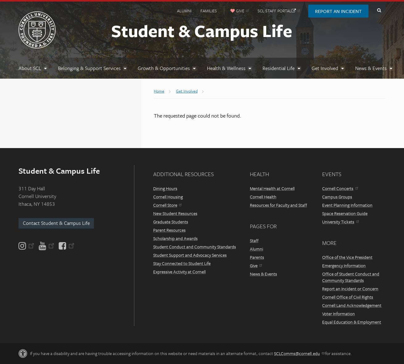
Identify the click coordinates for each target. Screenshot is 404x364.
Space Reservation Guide (345, 213)
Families (208, 11)
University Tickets (340, 221)
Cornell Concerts (340, 188)
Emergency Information (344, 265)
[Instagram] (27, 245)
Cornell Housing (168, 196)
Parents (257, 257)
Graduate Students (170, 221)
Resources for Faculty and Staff (278, 205)
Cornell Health (263, 196)
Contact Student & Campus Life (56, 223)
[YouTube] (46, 245)
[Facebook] (66, 245)
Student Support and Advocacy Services (190, 255)
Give (256, 265)
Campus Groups (337, 196)
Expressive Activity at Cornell (179, 271)
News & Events (263, 274)
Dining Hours (165, 188)
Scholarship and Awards (175, 238)
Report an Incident (338, 11)
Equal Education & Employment (351, 322)
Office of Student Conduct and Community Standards (350, 277)
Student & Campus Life (201, 31)
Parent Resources (169, 230)
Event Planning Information (347, 205)
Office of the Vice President (347, 257)
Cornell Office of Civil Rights (347, 297)
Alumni (184, 11)
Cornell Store (167, 205)
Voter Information (338, 313)
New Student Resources (175, 213)
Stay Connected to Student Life (182, 263)
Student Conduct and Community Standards (194, 246)
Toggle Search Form (378, 10)
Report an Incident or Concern (350, 288)
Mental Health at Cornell (272, 188)
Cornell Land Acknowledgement (351, 305)
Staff (254, 240)
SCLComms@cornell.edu (299, 353)
